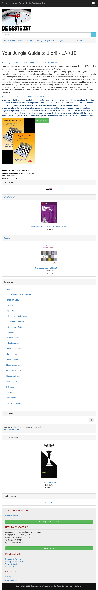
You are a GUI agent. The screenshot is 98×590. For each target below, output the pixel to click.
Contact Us (9, 567)
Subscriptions (11, 381)
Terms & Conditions (13, 564)
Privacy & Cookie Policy (14, 562)
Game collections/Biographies (18, 294)
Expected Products (13, 371)
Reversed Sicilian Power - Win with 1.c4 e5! (49, 227)
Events (9, 305)
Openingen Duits (14, 327)
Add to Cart (42, 121)
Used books (11, 398)
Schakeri (78, 586)
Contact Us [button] (49, 548)
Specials (7, 238)
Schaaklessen (11, 581)
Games (9, 392)
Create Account (11, 516)
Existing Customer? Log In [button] (49, 522)
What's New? (9, 197)
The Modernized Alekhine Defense (49, 268)
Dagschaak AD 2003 (49, 482)
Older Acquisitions (13, 403)
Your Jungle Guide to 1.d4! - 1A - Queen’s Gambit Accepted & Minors (30, 62)
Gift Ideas (10, 387)
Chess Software (12, 360)
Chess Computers (13, 349)
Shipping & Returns (13, 559)
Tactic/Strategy (12, 300)
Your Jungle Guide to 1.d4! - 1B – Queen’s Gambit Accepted (26, 96)
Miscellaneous (12, 338)
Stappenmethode (13, 376)
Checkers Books (13, 343)
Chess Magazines (13, 365)
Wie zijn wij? (10, 577)
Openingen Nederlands (16, 316)
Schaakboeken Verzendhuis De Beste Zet (23, 3)
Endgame (10, 332)
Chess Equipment (13, 354)
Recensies (49, 502)
